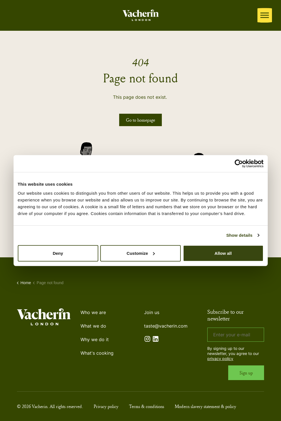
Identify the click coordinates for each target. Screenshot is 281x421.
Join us (151, 312)
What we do (93, 326)
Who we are (93, 312)
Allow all (223, 253)
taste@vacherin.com (166, 326)
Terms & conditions (146, 406)
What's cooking (97, 353)
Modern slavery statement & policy (205, 406)
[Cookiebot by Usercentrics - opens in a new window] (238, 163)
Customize (141, 253)
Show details (239, 235)
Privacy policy (106, 406)
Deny (58, 253)
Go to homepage (140, 120)
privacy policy (220, 358)
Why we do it (94, 339)
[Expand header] (264, 15)
